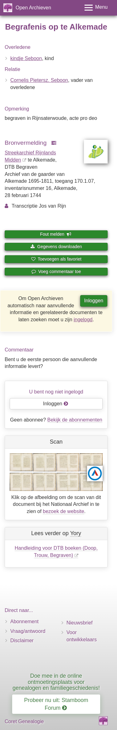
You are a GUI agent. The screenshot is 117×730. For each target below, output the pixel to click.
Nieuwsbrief (79, 622)
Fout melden (55, 234)
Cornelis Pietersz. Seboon (39, 80)
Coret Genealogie (24, 721)
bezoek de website (63, 511)
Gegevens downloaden (56, 246)
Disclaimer (22, 640)
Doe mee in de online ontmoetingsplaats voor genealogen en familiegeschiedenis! (56, 682)
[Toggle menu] (96, 7)
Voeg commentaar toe (56, 271)
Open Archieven (33, 7)
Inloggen (93, 300)
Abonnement (24, 621)
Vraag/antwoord (27, 631)
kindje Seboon (26, 58)
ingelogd (83, 319)
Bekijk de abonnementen (74, 419)
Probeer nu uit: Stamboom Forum (56, 704)
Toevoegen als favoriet (56, 259)
